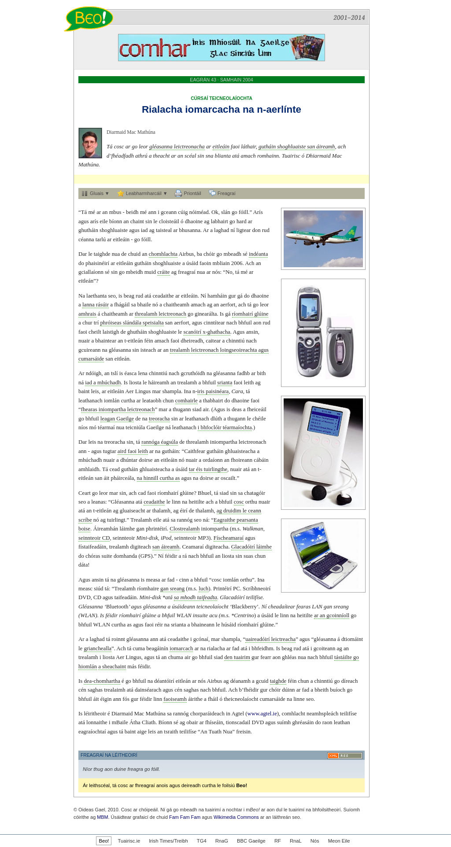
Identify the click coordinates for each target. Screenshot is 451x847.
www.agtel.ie (262, 714)
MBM (102, 817)
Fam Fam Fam (184, 817)
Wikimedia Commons (236, 817)
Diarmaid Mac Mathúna (131, 132)
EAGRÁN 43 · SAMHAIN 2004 (221, 79)
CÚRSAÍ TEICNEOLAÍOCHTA (221, 98)
